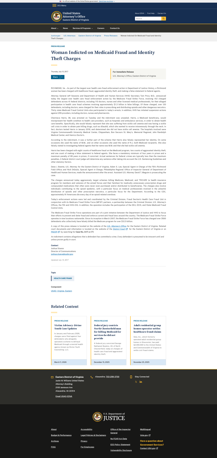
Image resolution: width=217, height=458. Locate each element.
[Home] (70, 21)
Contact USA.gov (149, 448)
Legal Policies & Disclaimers (93, 435)
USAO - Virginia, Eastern (61, 291)
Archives (55, 441)
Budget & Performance (61, 435)
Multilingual (145, 429)
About (54, 429)
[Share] (57, 77)
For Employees (87, 447)
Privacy (84, 441)
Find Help (151, 13)
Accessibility (86, 429)
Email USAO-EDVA (64, 396)
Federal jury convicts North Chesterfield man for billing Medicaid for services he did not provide (107, 332)
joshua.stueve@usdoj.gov (62, 254)
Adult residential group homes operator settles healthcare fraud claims (147, 329)
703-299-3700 (112, 377)
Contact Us (162, 13)
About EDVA (139, 13)
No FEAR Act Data (118, 439)
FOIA (53, 447)
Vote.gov (145, 435)
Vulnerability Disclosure (121, 450)
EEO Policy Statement (120, 445)
